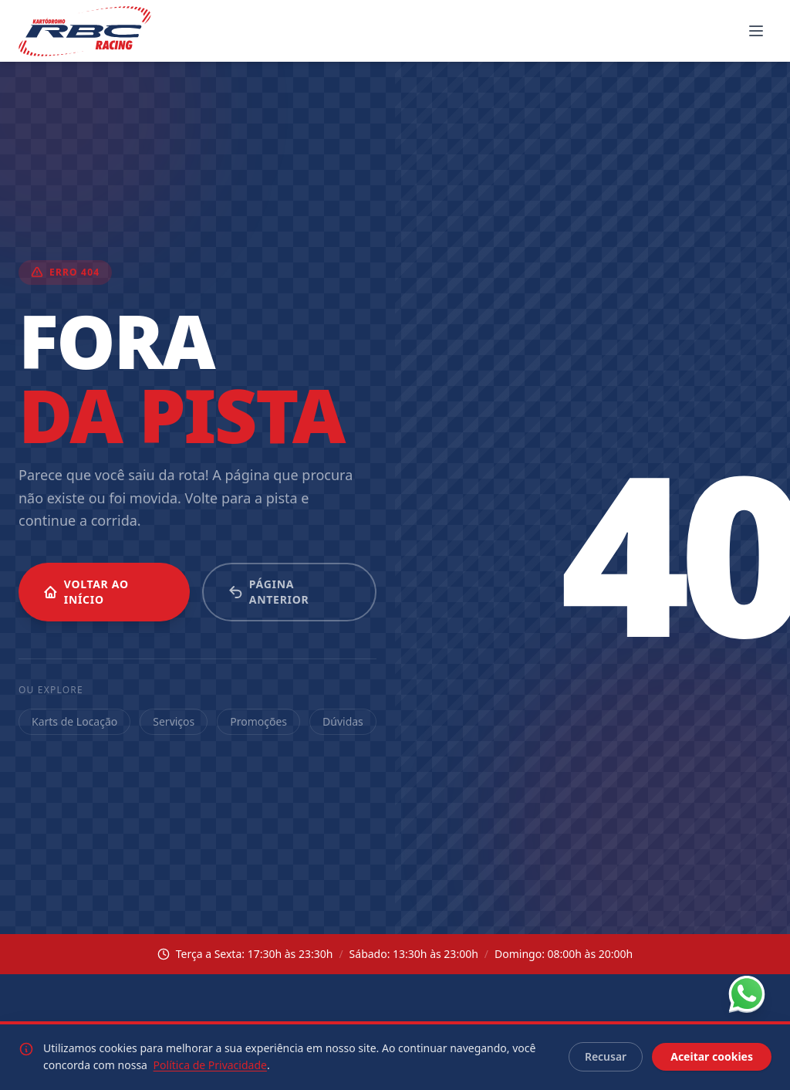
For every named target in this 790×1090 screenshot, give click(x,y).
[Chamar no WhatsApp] (746, 994)
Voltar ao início (86, 592)
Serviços (173, 721)
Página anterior (268, 592)
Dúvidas (342, 721)
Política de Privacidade (210, 1065)
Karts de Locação (74, 721)
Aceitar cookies (711, 1056)
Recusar (605, 1056)
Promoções (258, 721)
